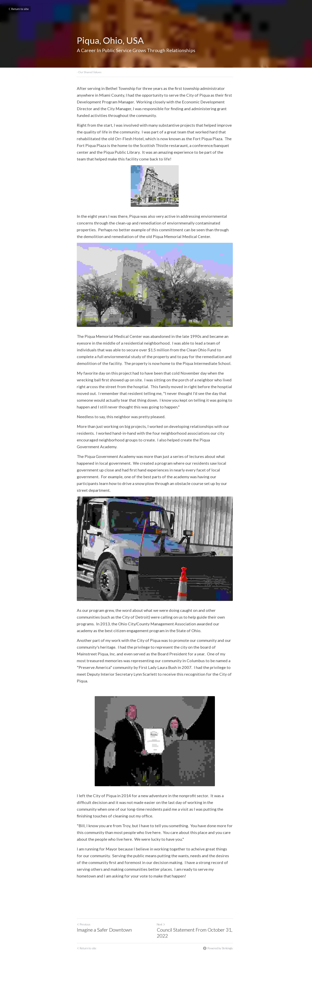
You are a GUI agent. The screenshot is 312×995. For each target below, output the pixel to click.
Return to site (18, 9)
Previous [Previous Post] (83, 927)
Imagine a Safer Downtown (104, 932)
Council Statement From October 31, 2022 (195, 935)
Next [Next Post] (162, 927)
